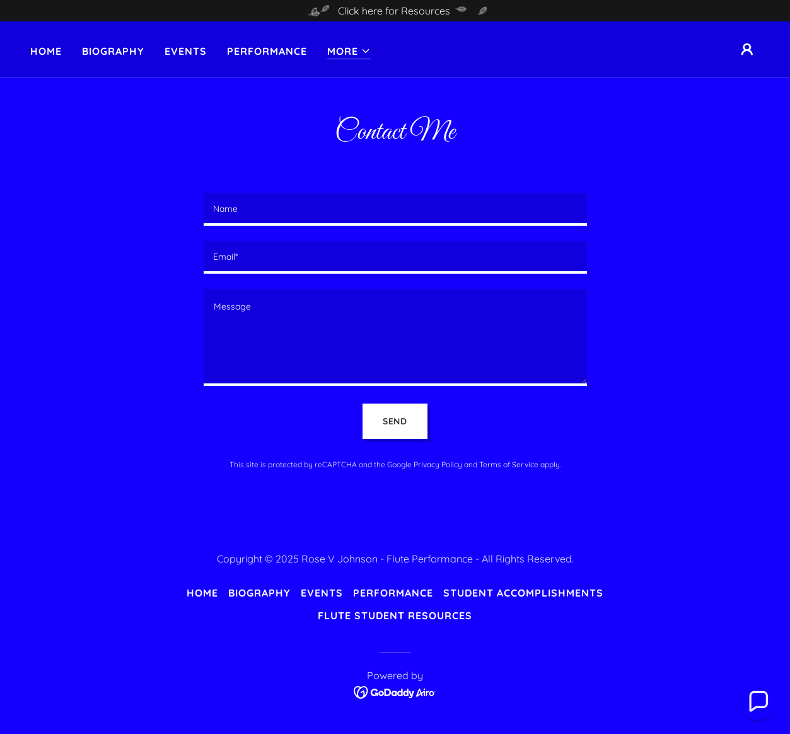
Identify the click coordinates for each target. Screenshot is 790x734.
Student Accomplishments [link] (523, 592)
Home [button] (202, 592)
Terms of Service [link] (508, 464)
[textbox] (395, 209)
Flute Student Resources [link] (395, 615)
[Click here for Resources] (395, 11)
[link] (395, 691)
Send (395, 421)
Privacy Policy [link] (438, 464)
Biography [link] (113, 51)
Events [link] (186, 51)
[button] (349, 51)
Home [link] (46, 51)
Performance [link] (267, 51)
